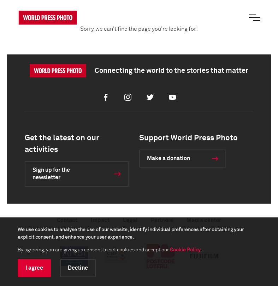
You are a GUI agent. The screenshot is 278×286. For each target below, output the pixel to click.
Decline (78, 268)
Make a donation (168, 158)
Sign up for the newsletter (51, 173)
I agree (34, 268)
